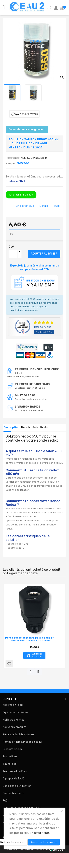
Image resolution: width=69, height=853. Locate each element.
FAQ (5, 800)
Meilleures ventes (13, 719)
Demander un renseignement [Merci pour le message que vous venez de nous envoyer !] (27, 129)
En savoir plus (25, 205)
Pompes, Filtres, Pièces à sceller (22, 741)
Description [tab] (11, 427)
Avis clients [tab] (40, 427)
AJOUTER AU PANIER (44, 253)
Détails (44, 205)
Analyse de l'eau (13, 705)
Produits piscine (13, 749)
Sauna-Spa (10, 763)
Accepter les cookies (43, 842)
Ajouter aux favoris (24, 114)
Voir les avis (44, 331)
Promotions (10, 756)
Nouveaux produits (14, 727)
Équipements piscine (16, 712)
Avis (57, 205)
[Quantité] (13, 254)
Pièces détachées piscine (18, 734)
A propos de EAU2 (13, 778)
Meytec (23, 163)
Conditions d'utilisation (17, 786)
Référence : (13, 157)
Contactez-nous (13, 793)
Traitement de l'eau (15, 771)
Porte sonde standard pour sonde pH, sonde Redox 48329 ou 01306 (30, 639)
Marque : (11, 163)
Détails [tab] (26, 427)
